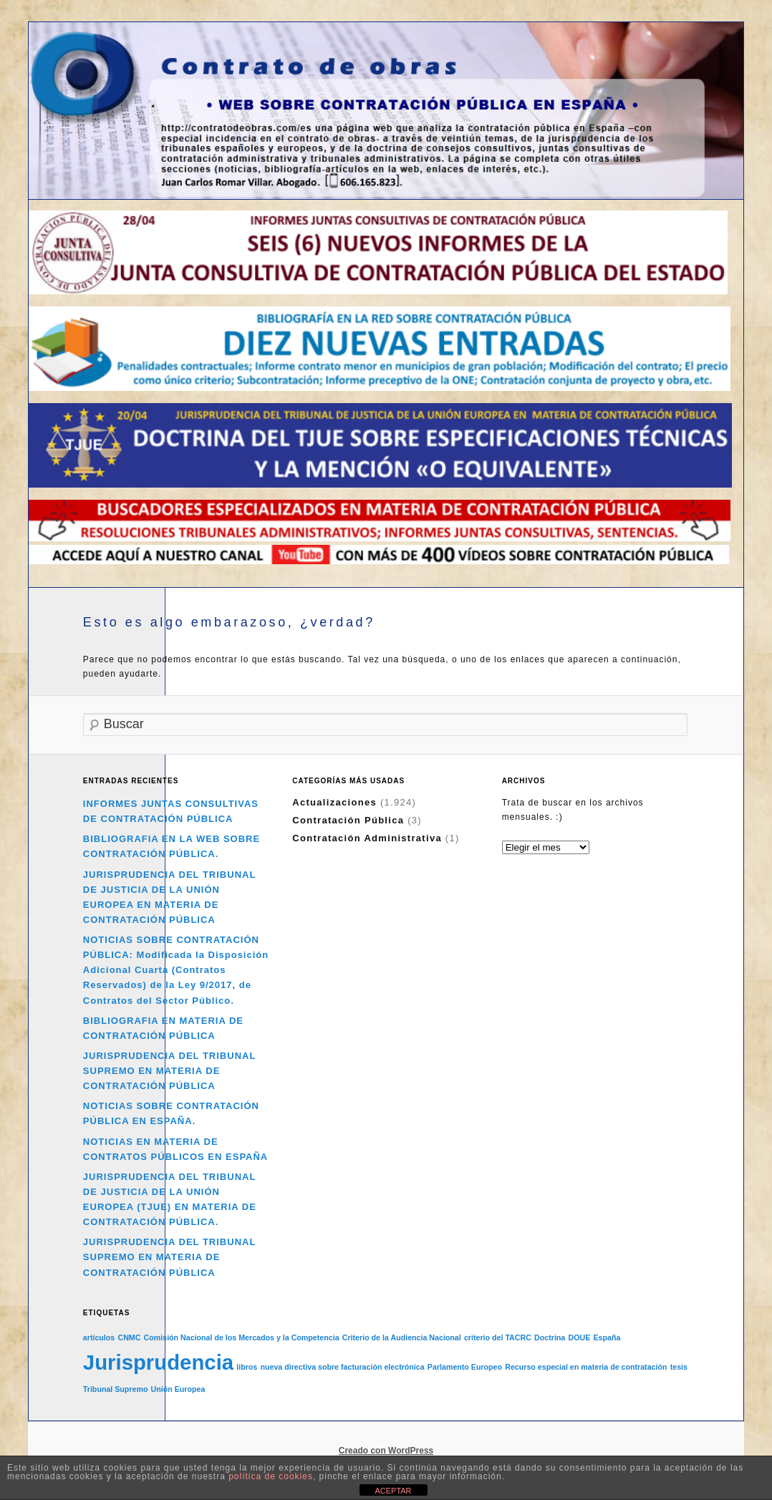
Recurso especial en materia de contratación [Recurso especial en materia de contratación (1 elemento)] (586, 1367)
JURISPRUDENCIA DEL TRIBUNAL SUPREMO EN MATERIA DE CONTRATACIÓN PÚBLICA (169, 1070)
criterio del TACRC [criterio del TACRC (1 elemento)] (497, 1337)
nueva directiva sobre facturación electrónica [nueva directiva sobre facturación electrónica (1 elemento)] (342, 1367)
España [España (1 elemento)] (606, 1337)
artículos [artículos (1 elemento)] (99, 1337)
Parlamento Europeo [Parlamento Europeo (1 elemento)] (465, 1367)
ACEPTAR (393, 1490)
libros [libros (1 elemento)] (246, 1367)
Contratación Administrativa (367, 838)
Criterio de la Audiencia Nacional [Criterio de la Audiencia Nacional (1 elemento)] (401, 1337)
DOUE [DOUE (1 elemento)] (579, 1337)
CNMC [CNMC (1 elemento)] (128, 1337)
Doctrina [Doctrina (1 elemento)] (549, 1337)
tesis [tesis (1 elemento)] (678, 1367)
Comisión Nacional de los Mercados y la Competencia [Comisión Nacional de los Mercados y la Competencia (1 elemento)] (241, 1337)
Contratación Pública (348, 820)
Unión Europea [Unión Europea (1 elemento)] (178, 1389)
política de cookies (270, 1476)
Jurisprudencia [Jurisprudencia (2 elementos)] (158, 1362)
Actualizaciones (334, 802)
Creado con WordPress (386, 1451)
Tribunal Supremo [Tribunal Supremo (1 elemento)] (115, 1389)
